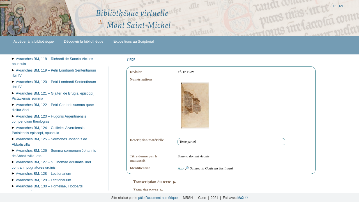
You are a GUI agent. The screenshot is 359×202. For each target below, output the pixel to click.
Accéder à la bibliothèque (33, 41)
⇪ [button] (130, 59)
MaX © (242, 198)
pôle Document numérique (158, 198)
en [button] (341, 5)
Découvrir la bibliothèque (83, 41)
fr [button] (334, 5)
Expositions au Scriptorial (134, 41)
